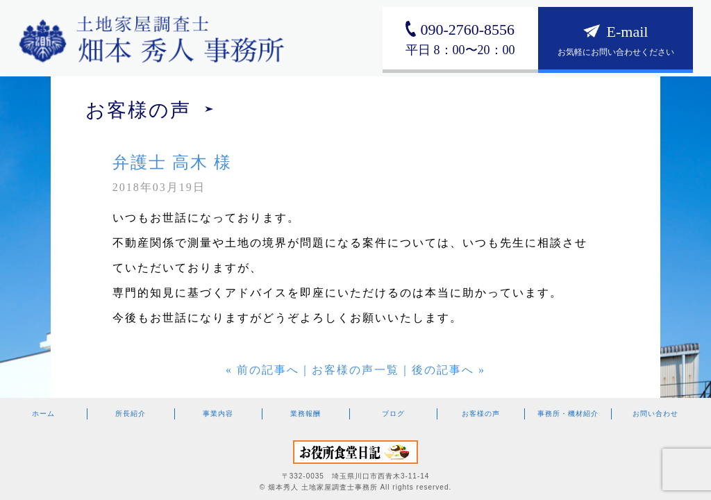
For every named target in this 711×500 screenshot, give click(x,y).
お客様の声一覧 (355, 370)
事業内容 (218, 413)
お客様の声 (481, 413)
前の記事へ (268, 370)
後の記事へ (443, 370)
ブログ (393, 413)
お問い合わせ (655, 413)
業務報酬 (305, 413)
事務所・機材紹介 (568, 413)
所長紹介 (130, 413)
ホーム (43, 413)
